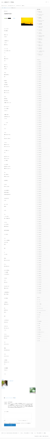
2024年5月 (40, 111)
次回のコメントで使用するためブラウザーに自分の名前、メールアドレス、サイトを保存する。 (17, 424)
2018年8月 (40, 260)
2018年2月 (40, 273)
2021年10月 (40, 178)
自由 (39, 340)
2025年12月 (40, 70)
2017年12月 (40, 277)
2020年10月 (40, 204)
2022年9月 (40, 154)
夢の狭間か (40, 17)
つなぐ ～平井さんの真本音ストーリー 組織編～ (40, 434)
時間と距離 (40, 321)
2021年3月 (40, 193)
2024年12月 (40, 96)
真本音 (39, 327)
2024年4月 (40, 113)
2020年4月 (40, 217)
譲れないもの (40, 11)
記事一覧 (23, 5)
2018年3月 (40, 271)
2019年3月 (40, 245)
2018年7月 (40, 262)
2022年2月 (40, 169)
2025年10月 (40, 74)
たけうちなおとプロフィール (11, 5)
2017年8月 (40, 286)
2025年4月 (40, 87)
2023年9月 (40, 128)
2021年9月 (40, 180)
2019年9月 (40, 232)
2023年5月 (40, 137)
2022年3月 (40, 167)
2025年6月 (40, 83)
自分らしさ (40, 336)
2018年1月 (40, 275)
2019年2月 (40, 247)
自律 (39, 338)
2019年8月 (40, 234)
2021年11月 (40, 176)
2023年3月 (40, 141)
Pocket (14, 18)
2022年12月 (40, 148)
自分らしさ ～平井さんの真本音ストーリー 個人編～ (27, 434)
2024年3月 (40, 115)
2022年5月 (40, 163)
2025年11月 (40, 72)
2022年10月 (40, 152)
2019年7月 (40, 236)
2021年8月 (40, 182)
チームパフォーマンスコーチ (42, 310)
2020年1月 (40, 223)
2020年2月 (40, 221)
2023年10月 (40, 126)
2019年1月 (40, 249)
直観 (39, 325)
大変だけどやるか (41, 26)
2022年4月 (40, 165)
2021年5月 (40, 189)
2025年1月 (40, 94)
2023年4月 (40, 139)
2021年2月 (40, 195)
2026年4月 (40, 61)
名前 (4, 421)
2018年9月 (40, 258)
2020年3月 (40, 219)
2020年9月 (40, 206)
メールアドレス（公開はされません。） (23, 421)
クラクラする (40, 29)
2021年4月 (40, 191)
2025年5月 (40, 85)
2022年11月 (40, 150)
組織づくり (40, 334)
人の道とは (40, 32)
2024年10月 (40, 100)
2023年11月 (40, 124)
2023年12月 (40, 122)
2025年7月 (40, 81)
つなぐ (39, 299)
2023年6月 (40, 135)
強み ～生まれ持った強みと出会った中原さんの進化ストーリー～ (12, 434)
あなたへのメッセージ (4, 5)
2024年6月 (40, 109)
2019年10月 (40, 230)
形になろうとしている (41, 20)
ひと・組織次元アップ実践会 (8, 2)
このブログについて (18, 5)
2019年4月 (40, 243)
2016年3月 (40, 290)
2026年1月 (40, 68)
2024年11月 (40, 98)
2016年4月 (40, 288)
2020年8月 (40, 208)
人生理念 (40, 312)
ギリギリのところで (41, 14)
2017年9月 (40, 284)
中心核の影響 (40, 23)
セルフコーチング (41, 308)
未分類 (39, 323)
